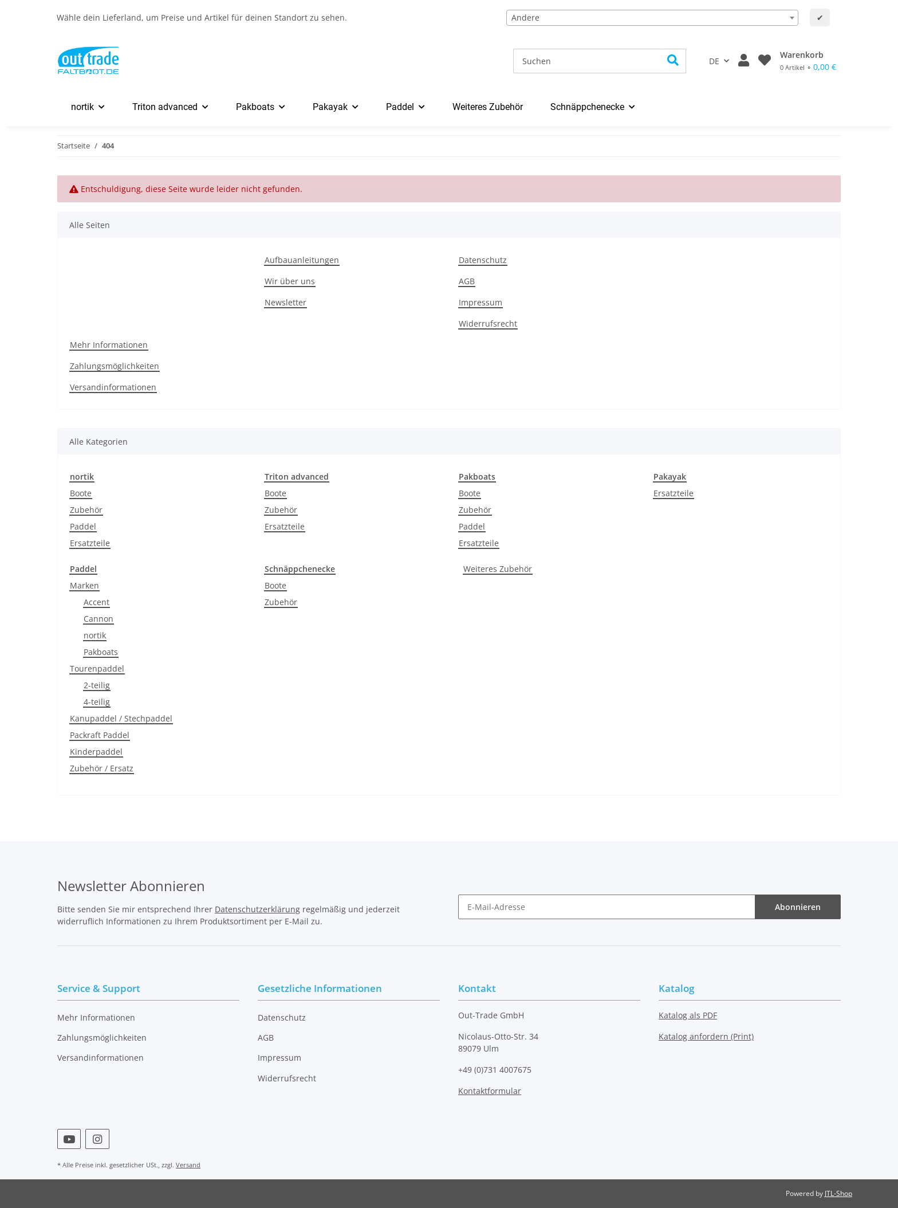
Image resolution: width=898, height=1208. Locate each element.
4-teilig (97, 701)
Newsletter (285, 302)
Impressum (480, 302)
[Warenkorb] (808, 61)
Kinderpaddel (96, 751)
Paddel (83, 526)
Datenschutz (483, 259)
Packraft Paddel (99, 734)
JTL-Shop (838, 1193)
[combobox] (652, 18)
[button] (744, 60)
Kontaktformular (489, 1090)
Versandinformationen (113, 387)
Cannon (98, 618)
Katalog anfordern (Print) (706, 1036)
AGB (467, 281)
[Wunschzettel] (764, 60)
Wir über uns (290, 281)
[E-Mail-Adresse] (606, 907)
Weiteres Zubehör (497, 568)
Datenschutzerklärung (257, 909)
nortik (95, 635)
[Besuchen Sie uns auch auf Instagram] (97, 1139)
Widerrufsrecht (488, 323)
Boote (81, 493)
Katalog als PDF (688, 1015)
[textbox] (652, 17)
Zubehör (86, 509)
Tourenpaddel (97, 668)
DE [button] (714, 61)
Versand (188, 1164)
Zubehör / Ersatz (101, 768)
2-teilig (97, 685)
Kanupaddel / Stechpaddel (121, 718)
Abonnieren (798, 906)
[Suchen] (587, 61)
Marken (84, 585)
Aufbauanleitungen (302, 259)
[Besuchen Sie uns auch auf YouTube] (69, 1139)
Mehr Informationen (109, 344)
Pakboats (101, 651)
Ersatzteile (90, 543)
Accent (96, 602)
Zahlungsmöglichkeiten (114, 365)
